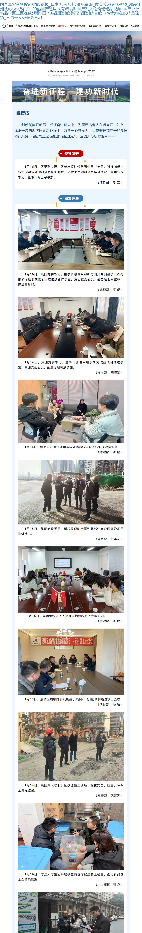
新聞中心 (63, 26)
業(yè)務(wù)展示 (78, 26)
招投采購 (125, 26)
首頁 (36, 26)
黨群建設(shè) (95, 26)
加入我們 (136, 26)
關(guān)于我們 (48, 26)
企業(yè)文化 (111, 26)
